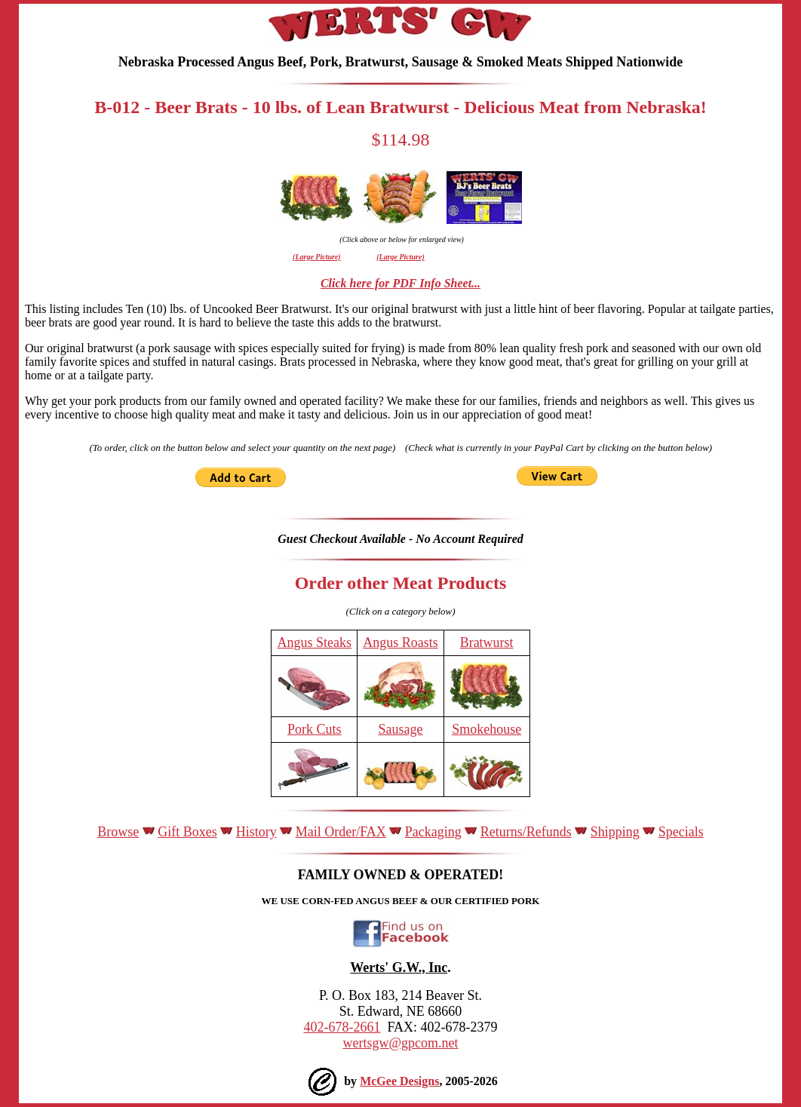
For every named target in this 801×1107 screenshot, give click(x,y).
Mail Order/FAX (341, 831)
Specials (681, 831)
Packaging (433, 831)
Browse (118, 831)
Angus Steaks (315, 642)
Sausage (401, 729)
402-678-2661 (341, 1027)
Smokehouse (486, 729)
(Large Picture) (317, 257)
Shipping (615, 831)
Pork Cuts (314, 729)
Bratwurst (487, 642)
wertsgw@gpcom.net (400, 1042)
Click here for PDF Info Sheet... (400, 283)
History (256, 831)
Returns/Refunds (526, 831)
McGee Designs (399, 1081)
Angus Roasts (400, 642)
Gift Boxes (187, 831)
